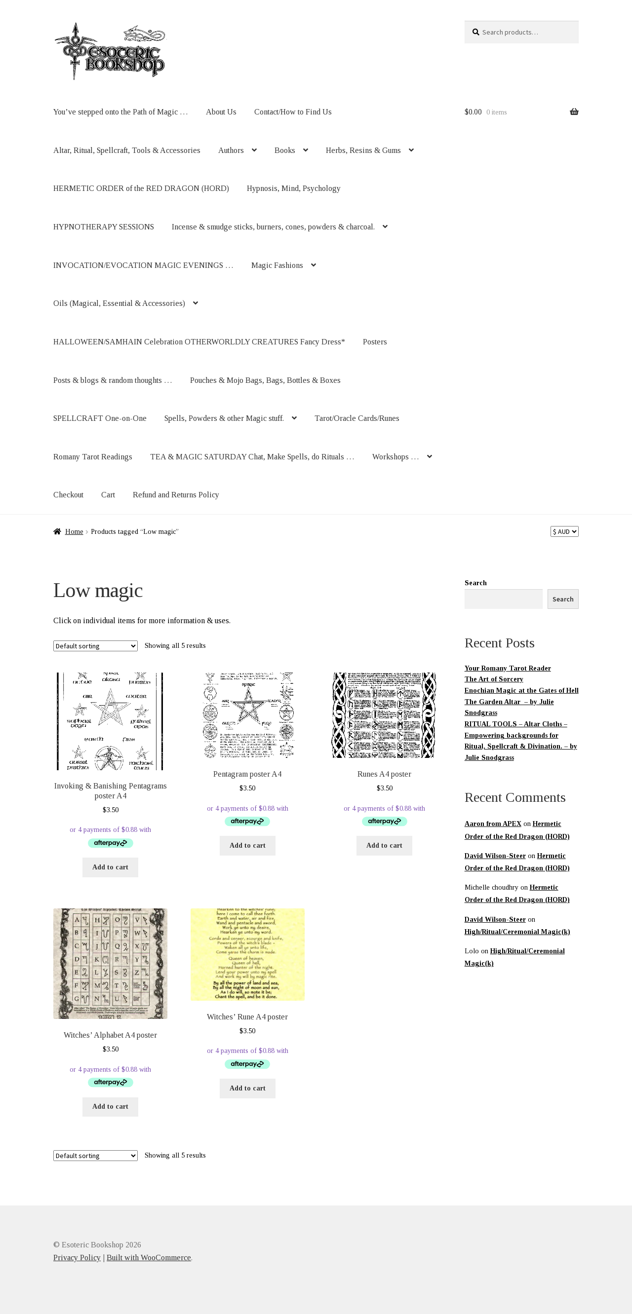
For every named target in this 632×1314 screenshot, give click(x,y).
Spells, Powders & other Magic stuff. (224, 418)
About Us (221, 112)
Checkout (68, 494)
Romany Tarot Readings (92, 456)
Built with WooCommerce (149, 1257)
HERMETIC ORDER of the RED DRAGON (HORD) (141, 188)
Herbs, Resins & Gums (363, 150)
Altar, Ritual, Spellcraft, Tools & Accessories (126, 150)
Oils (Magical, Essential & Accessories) (119, 303)
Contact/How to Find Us (293, 112)
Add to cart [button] (110, 867)
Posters (375, 342)
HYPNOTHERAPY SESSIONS (103, 227)
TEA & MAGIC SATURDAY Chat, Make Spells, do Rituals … (252, 456)
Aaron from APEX (493, 823)
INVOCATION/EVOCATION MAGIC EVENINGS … (143, 265)
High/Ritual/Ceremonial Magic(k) (517, 932)
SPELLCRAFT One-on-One (100, 418)
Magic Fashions (277, 265)
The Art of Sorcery (494, 679)
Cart (108, 494)
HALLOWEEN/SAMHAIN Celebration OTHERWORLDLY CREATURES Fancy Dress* (199, 342)
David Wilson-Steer (495, 856)
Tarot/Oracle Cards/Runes (357, 418)
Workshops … (395, 456)
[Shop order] (95, 645)
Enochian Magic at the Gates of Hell (522, 690)
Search (476, 583)
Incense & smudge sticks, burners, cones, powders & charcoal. (273, 227)
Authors (231, 150)
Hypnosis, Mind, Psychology (294, 188)
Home (74, 531)
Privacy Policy (77, 1257)
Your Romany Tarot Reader (508, 668)
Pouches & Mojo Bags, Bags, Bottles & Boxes (265, 380)
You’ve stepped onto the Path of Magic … (120, 112)
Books (285, 150)
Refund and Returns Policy (176, 494)
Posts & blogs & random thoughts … (112, 380)
